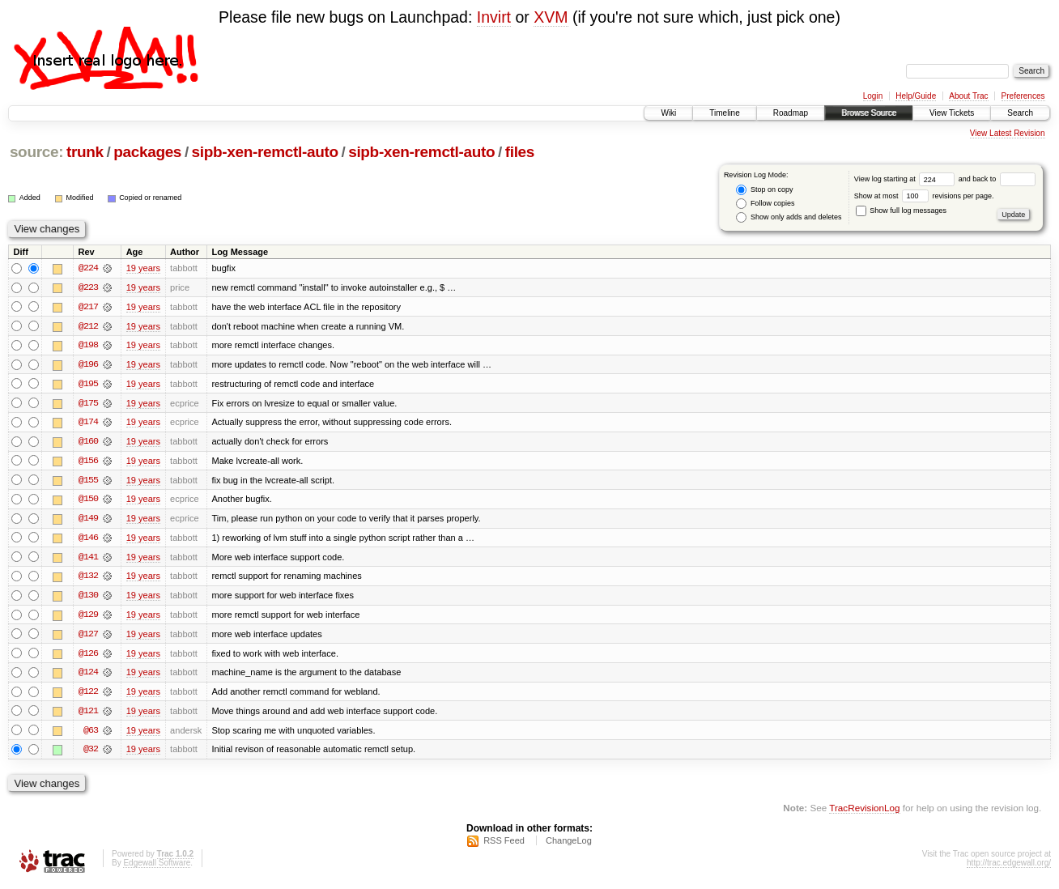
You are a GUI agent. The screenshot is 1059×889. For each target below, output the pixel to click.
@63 (90, 734)
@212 (88, 326)
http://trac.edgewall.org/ (1009, 867)
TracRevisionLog (864, 812)
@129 (88, 617)
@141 (88, 559)
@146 (88, 540)
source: (36, 151)
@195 (88, 384)
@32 (90, 753)
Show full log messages (901, 210)
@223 (88, 287)
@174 (88, 423)
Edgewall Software (156, 867)
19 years (143, 268)
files (519, 151)
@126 (88, 656)
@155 (88, 481)
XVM (551, 17)
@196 (88, 365)
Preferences (1023, 95)
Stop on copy (764, 190)
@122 (88, 695)
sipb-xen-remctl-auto (265, 151)
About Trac (968, 95)
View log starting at (906, 179)
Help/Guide (915, 95)
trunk (85, 151)
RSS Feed (504, 845)
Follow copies (765, 203)
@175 (88, 404)
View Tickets (951, 112)
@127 (88, 637)
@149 (88, 520)
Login (872, 95)
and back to (997, 179)
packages (147, 151)
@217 (88, 306)
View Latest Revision (1007, 133)
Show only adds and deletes (788, 217)
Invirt (494, 17)
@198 (88, 345)
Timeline (724, 112)
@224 (88, 268)
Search (1020, 112)
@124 (88, 676)
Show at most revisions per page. (924, 196)
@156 (88, 462)
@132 (88, 578)
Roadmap (790, 112)
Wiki (668, 112)
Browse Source (868, 112)
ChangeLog (569, 845)
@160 (88, 442)
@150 (88, 501)
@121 (88, 714)
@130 (88, 598)
